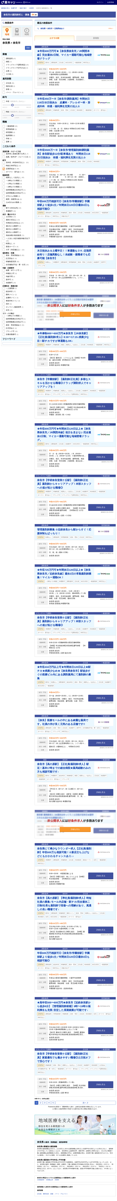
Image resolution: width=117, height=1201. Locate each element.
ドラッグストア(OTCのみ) (16, 68)
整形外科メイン (12, 301)
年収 (15, 101)
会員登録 (110, 2)
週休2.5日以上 (12, 220)
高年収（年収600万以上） (17, 162)
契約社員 (10, 86)
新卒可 (9, 280)
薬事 (8, 142)
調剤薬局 (10, 58)
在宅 (8, 310)
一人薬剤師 (11, 288)
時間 (26, 32)
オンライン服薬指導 (14, 307)
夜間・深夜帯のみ (13, 199)
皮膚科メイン (11, 298)
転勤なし (10, 243)
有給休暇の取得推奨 (14, 235)
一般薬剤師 (11, 126)
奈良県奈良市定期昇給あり (50, 28)
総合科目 (10, 291)
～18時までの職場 (13, 187)
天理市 (57, 1180)
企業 (8, 71)
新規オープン (11, 246)
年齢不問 (10, 276)
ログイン (100, 2)
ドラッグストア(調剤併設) (17, 65)
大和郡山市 (49, 1180)
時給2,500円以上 (13, 166)
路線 (17, 32)
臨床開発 (10, 135)
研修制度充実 (12, 261)
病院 (8, 62)
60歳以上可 (11, 273)
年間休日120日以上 (14, 223)
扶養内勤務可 (11, 334)
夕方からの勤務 (12, 196)
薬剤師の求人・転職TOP (9, 8)
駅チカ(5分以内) (13, 208)
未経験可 (10, 283)
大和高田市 (40, 1180)
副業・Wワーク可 (13, 270)
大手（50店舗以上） (14, 250)
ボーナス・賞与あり (14, 172)
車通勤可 (10, 211)
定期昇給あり (12, 169)
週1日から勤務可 (13, 226)
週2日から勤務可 (13, 229)
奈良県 (31, 8)
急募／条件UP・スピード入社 (18, 157)
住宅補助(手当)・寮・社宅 (17, 265)
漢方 (8, 304)
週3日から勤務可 (13, 232)
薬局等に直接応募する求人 (16, 154)
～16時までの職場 (13, 180)
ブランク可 (11, 331)
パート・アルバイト (14, 92)
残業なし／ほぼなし (14, 177)
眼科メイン (11, 294)
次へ (85, 1103)
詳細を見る (100, 76)
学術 (8, 138)
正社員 (9, 83)
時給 (15, 112)
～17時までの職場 (13, 184)
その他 (9, 74)
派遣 (8, 89)
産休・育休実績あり (14, 255)
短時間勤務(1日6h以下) (15, 193)
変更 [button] (28, 48)
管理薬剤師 (11, 129)
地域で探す (23, 8)
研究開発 (10, 132)
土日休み (10, 217)
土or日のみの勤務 (13, 202)
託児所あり (11, 258)
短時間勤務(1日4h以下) (15, 190)
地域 (7, 32)
